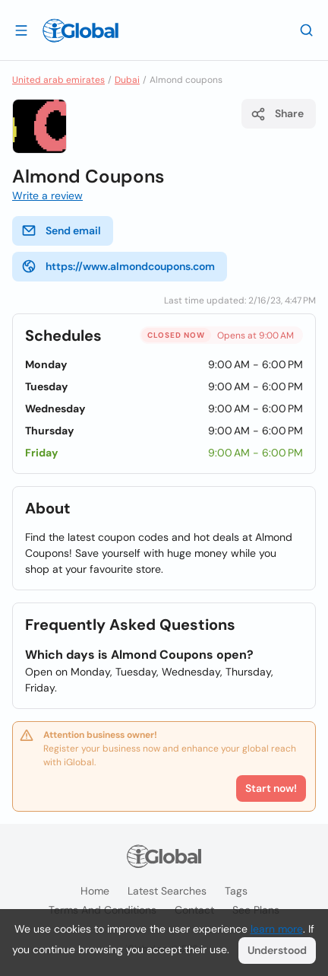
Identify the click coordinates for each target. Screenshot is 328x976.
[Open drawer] (21, 29)
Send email (61, 230)
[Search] (307, 29)
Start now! (271, 788)
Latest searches (167, 891)
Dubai (127, 80)
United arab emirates (58, 80)
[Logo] (80, 30)
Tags (236, 891)
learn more (277, 929)
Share (277, 114)
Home (94, 891)
